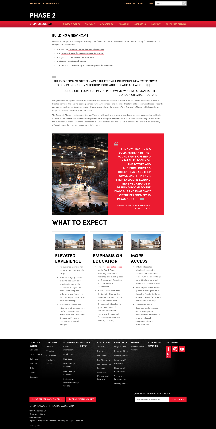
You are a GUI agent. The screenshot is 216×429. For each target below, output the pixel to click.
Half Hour (33, 358)
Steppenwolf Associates (119, 362)
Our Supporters (121, 383)
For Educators (103, 360)
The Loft (101, 346)
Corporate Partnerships (119, 377)
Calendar (129, 3)
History (49, 346)
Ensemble (90, 24)
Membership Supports (69, 373)
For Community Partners (104, 366)
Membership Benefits (69, 365)
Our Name (51, 355)
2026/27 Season (36, 354)
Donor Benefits (121, 355)
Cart (141, 3)
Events (32, 372)
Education (123, 24)
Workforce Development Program (103, 375)
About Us (34, 3)
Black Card (68, 354)
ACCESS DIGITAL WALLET (81, 399)
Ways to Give (120, 346)
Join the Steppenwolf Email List (153, 393)
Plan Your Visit (52, 3)
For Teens (101, 355)
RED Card (67, 358)
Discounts (33, 377)
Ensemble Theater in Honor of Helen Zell (86, 49)
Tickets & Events (71, 24)
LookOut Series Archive (138, 348)
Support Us (140, 24)
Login (150, 3)
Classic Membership (69, 348)
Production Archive (51, 362)
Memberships (106, 24)
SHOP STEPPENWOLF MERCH (47, 399)
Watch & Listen (85, 344)
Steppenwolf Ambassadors (120, 369)
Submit (184, 3)
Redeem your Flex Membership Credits (71, 382)
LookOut (155, 24)
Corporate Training (176, 24)
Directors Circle (121, 350)
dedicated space (114, 266)
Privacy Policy (35, 425)
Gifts (31, 367)
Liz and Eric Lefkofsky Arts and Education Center (82, 53)
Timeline (50, 350)
